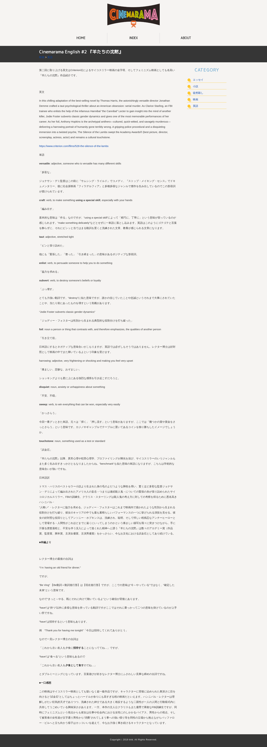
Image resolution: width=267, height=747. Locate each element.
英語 (50, 57)
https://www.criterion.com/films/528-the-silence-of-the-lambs (74, 146)
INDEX (133, 38)
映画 (41, 57)
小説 (195, 86)
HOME (80, 38)
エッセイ (198, 79)
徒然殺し (198, 92)
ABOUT (186, 38)
